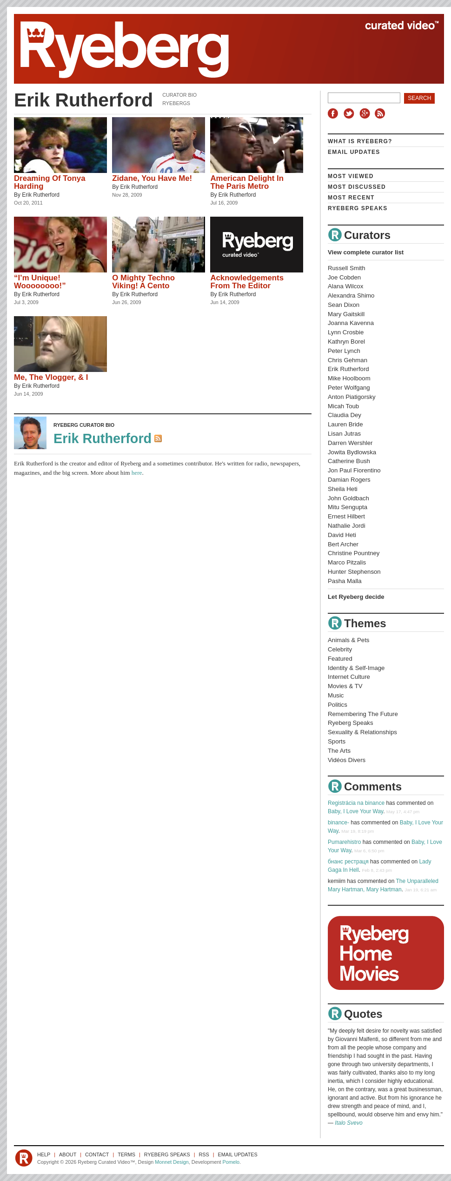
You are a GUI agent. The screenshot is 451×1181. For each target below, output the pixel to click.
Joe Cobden (344, 277)
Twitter (350, 113)
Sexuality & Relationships (362, 732)
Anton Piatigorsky (352, 396)
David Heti (342, 534)
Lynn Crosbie (346, 332)
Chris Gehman (347, 360)
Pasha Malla (345, 580)
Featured (340, 658)
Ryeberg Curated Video (219, 49)
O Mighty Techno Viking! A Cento (143, 281)
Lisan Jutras (344, 433)
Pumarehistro (344, 842)
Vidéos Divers (346, 759)
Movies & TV (345, 686)
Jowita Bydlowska (352, 452)
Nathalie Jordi (346, 525)
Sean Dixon (343, 304)
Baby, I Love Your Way (355, 811)
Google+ (366, 113)
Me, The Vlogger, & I (51, 377)
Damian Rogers (349, 479)
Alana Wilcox (345, 286)
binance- (338, 822)
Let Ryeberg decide (356, 596)
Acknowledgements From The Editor (247, 281)
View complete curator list (366, 252)
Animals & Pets (348, 640)
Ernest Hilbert (346, 516)
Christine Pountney (353, 553)
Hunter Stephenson (354, 571)
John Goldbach (348, 498)
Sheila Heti (343, 488)
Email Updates (354, 152)
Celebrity (340, 649)
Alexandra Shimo (351, 295)
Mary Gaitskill (346, 314)
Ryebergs (176, 103)
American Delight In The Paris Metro (247, 182)
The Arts (339, 750)
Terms (126, 1154)
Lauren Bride (345, 424)
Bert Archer (343, 544)
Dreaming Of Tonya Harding (50, 182)
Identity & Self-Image (356, 667)
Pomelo (230, 1162)
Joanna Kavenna (351, 322)
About (67, 1154)
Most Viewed (351, 176)
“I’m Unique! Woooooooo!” (40, 281)
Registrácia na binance (356, 803)
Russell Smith (346, 268)
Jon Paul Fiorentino (354, 470)
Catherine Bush (349, 461)
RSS (381, 113)
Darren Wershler (350, 442)
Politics (337, 704)
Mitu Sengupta (347, 507)
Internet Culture (349, 676)
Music (336, 695)
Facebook (335, 113)
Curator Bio (179, 95)
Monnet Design (172, 1162)
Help (43, 1154)
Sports (336, 741)
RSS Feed (159, 439)
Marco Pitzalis (347, 562)
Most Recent (351, 197)
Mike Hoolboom (349, 378)
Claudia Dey (344, 414)
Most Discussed (357, 187)
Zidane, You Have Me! (152, 178)
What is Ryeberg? (360, 141)
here (137, 472)
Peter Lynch (344, 350)
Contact (97, 1154)
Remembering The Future (363, 713)
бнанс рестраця (348, 861)
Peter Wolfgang (349, 387)
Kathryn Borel (346, 341)
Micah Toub (343, 406)
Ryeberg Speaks (357, 208)
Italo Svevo (348, 1123)
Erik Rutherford (41, 195)
